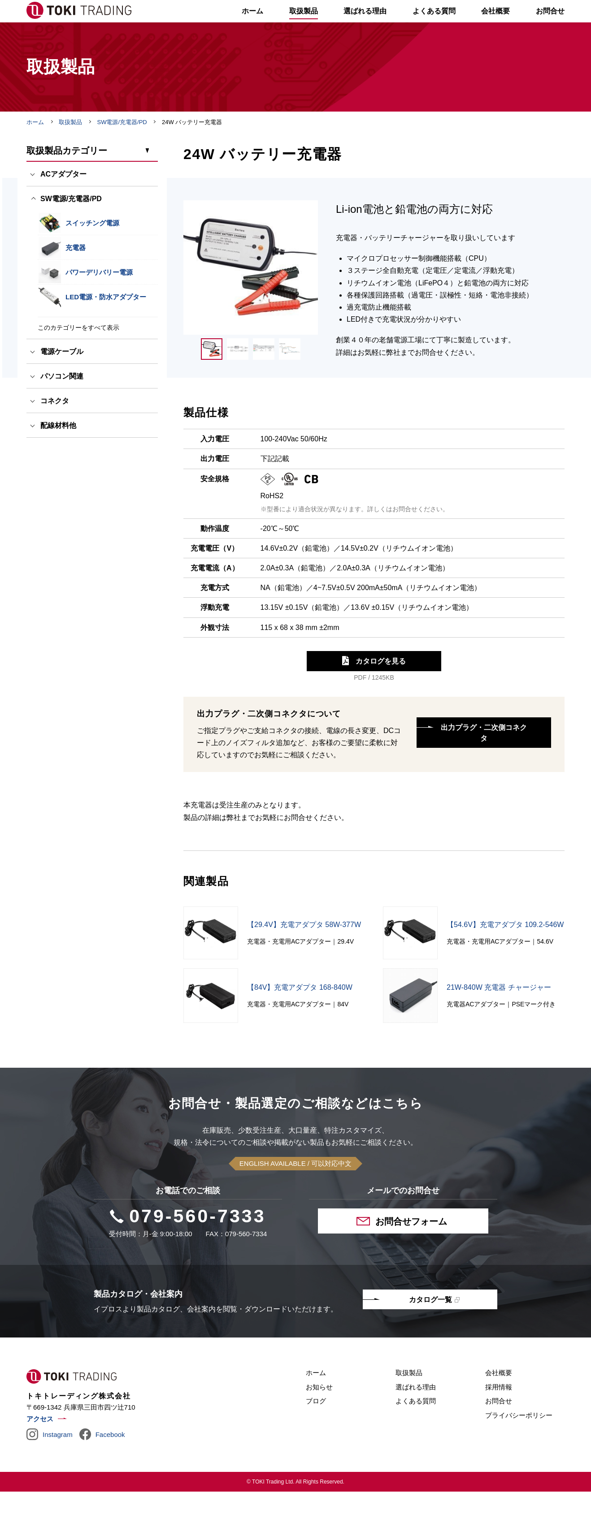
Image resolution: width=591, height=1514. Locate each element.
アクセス (39, 1441)
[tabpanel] (250, 290)
